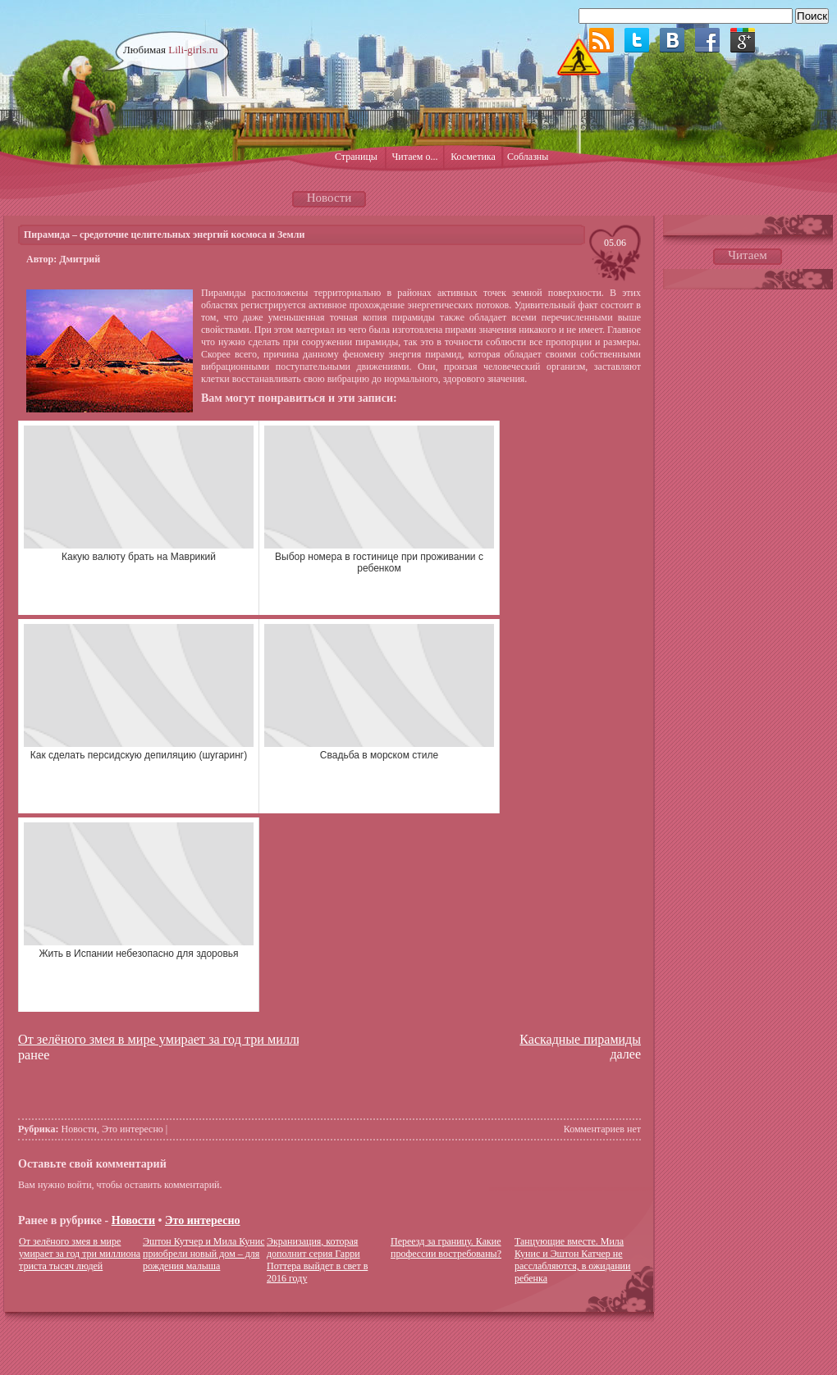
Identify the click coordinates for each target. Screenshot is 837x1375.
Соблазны (527, 156)
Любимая (170, 49)
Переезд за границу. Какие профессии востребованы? (446, 1247)
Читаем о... (415, 156)
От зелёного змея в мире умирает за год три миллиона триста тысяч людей (229, 1039)
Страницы (356, 156)
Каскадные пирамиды (580, 1039)
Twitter (636, 40)
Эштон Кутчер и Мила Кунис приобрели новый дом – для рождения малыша (203, 1254)
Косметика (473, 156)
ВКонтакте (672, 40)
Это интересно (132, 1129)
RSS (601, 40)
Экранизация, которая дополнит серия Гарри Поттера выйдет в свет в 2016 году (317, 1260)
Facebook (707, 40)
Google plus (742, 40)
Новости (80, 1129)
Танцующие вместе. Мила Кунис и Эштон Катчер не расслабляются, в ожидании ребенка (572, 1260)
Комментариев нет (602, 1129)
